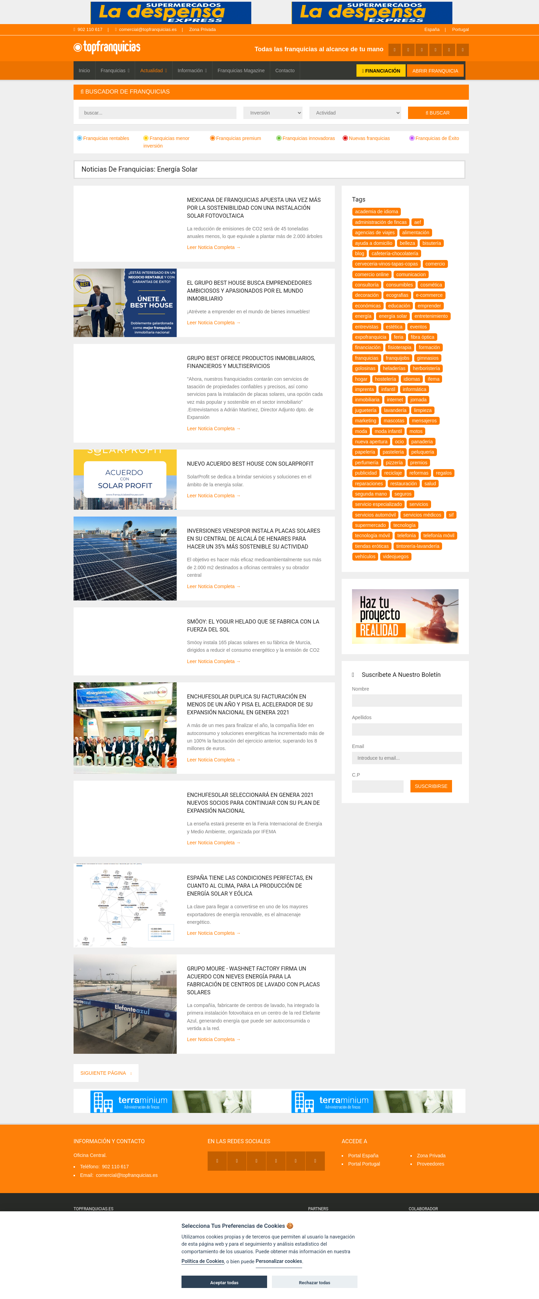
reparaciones (369, 483)
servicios (418, 504)
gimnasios (428, 358)
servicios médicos (422, 515)
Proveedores (430, 1164)
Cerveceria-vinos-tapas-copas (386, 264)
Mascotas (394, 420)
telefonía (406, 535)
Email (358, 746)
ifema (433, 379)
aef (417, 222)
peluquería (422, 452)
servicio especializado (378, 504)
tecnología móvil (372, 535)
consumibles (399, 285)
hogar (361, 379)
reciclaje (393, 473)
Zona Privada (202, 29)
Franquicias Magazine (241, 70)
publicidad (366, 473)
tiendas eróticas (372, 546)
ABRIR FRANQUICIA (435, 71)
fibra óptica (422, 337)
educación (399, 305)
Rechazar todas (314, 1282)
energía (363, 316)
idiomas (412, 379)
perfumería (366, 462)
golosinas (365, 368)
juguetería (365, 410)
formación (429, 347)
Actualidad (153, 70)
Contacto (285, 70)
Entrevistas (366, 326)
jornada (418, 399)
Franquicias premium (235, 138)
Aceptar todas (224, 1282)
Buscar (438, 113)
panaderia (422, 441)
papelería (365, 452)
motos (415, 431)
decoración (367, 295)
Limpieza (422, 410)
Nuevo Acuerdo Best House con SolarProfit (250, 464)
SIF (451, 515)
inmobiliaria (367, 399)
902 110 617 (88, 29)
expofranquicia (370, 337)
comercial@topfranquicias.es (146, 29)
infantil (388, 389)
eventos (418, 326)
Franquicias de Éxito (434, 138)
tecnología (404, 525)
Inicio (84, 70)
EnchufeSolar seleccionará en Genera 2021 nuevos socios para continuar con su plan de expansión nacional (253, 803)
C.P (356, 775)
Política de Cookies (203, 1261)
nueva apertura (371, 441)
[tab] (271, 92)
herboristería (426, 368)
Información (192, 70)
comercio (435, 264)
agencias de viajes (375, 232)
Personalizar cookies (279, 1261)
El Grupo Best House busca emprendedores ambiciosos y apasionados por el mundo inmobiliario (249, 291)
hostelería (385, 379)
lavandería (395, 410)
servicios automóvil (375, 515)
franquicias (366, 358)
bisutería (431, 243)
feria (398, 337)
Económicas (368, 305)
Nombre (360, 689)
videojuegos (396, 556)
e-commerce (429, 295)
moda (361, 431)
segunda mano (371, 494)
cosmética (431, 285)
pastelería (393, 452)
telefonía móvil (439, 535)
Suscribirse (431, 786)
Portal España (363, 1155)
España (432, 29)
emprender (429, 305)
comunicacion (411, 274)
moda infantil (388, 431)
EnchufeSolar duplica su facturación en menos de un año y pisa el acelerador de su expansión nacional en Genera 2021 (249, 704)
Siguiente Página (106, 1073)
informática (414, 389)
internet (395, 399)
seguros (403, 494)
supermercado (370, 525)
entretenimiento (431, 316)
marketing (365, 420)
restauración (403, 483)
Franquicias (115, 70)
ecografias (397, 295)
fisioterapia (399, 347)
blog (359, 253)
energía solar (393, 316)
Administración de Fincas (381, 222)
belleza (407, 243)
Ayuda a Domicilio (373, 243)
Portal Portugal (364, 1164)
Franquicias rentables (103, 138)
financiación (368, 347)
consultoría (366, 285)
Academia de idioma (376, 211)
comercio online (372, 274)
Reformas (418, 473)
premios (419, 462)
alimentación (415, 232)
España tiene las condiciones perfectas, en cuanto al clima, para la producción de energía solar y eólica (249, 886)
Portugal (460, 29)
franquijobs (398, 358)
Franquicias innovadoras (305, 138)
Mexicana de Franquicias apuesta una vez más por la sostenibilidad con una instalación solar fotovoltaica (254, 208)
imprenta (364, 389)
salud (430, 483)
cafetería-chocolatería (395, 253)
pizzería (394, 462)
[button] (271, 92)
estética (394, 326)
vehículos (365, 556)
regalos (444, 473)
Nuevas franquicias (366, 138)
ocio (399, 441)
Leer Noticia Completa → (214, 247)
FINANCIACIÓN (381, 71)
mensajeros (424, 420)
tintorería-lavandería (417, 546)
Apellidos (362, 717)
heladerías (394, 368)
